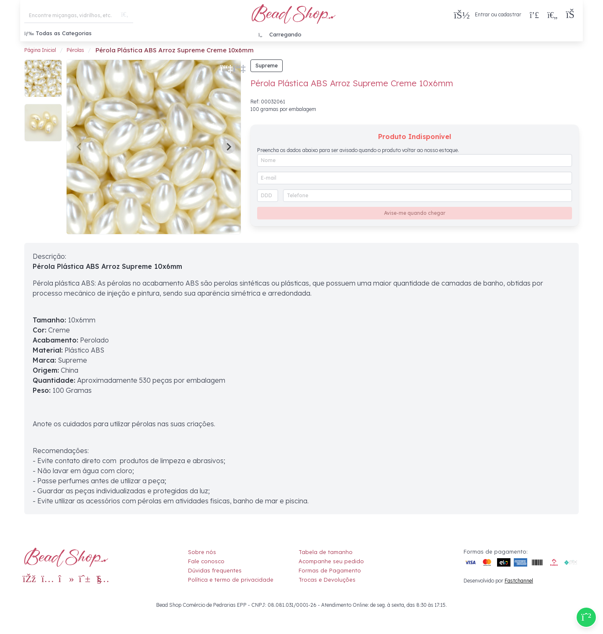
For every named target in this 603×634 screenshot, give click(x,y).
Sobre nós (202, 552)
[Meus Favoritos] (552, 14)
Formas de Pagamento (330, 570)
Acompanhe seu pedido (331, 561)
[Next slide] (228, 147)
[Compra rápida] (534, 14)
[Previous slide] (79, 147)
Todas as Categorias (58, 33)
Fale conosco (206, 561)
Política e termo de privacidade (230, 579)
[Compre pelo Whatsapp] (586, 617)
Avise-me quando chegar (415, 213)
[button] (572, 15)
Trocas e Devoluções (327, 579)
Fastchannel (519, 580)
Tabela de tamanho (326, 552)
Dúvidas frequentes (215, 570)
